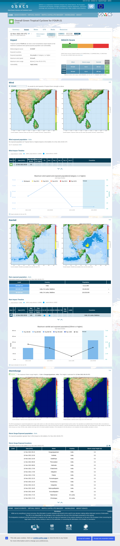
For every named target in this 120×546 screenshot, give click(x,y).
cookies (109, 511)
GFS (61, 33)
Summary (15, 29)
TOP (110, 82)
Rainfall (98, 62)
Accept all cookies (84, 538)
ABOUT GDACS (81, 508)
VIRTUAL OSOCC (34, 15)
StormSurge (15, 371)
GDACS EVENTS (20, 15)
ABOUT (79, 15)
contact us (94, 1)
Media (53, 29)
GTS (44, 29)
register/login (102, 1)
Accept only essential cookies (103, 538)
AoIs (30, 139)
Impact (26, 29)
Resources (63, 29)
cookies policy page (40, 538)
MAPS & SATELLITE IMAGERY (52, 15)
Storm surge (86, 62)
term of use (86, 1)
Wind (73, 62)
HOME (10, 15)
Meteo (36, 29)
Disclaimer (57, 511)
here (81, 55)
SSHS (20, 144)
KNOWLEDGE (70, 15)
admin (109, 1)
